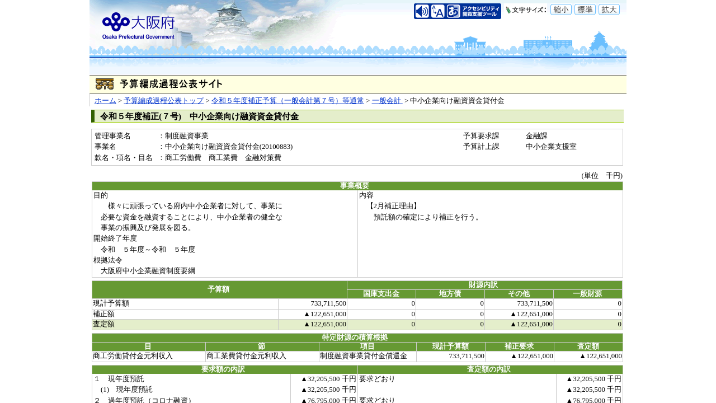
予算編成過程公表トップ (164, 101)
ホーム (105, 101)
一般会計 (387, 101)
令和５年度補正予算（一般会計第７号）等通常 (287, 101)
